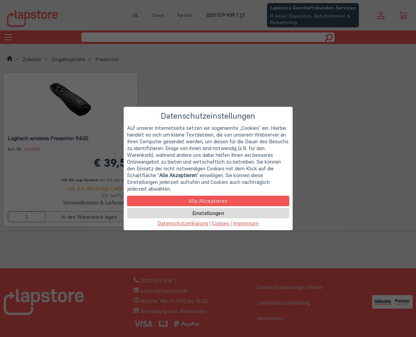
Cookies (220, 223)
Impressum (246, 223)
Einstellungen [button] (208, 213)
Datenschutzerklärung (182, 223)
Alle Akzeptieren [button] (208, 200)
